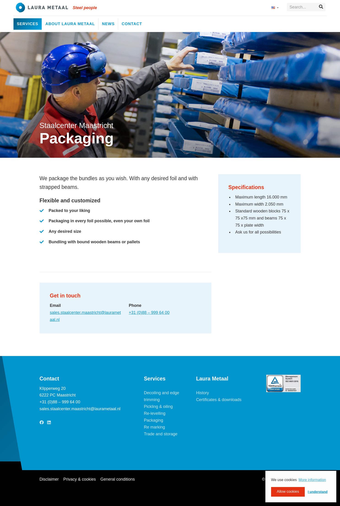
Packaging (153, 420)
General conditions (118, 479)
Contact (132, 24)
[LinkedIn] (49, 422)
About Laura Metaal (70, 24)
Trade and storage (160, 434)
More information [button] (312, 480)
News (108, 24)
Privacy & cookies (79, 479)
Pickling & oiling (158, 406)
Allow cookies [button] (288, 492)
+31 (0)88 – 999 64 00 (149, 312)
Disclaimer (49, 479)
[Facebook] (42, 422)
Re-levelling (155, 413)
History (202, 393)
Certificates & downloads (219, 399)
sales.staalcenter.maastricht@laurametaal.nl (80, 409)
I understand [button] (317, 492)
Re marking (154, 427)
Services (27, 24)
